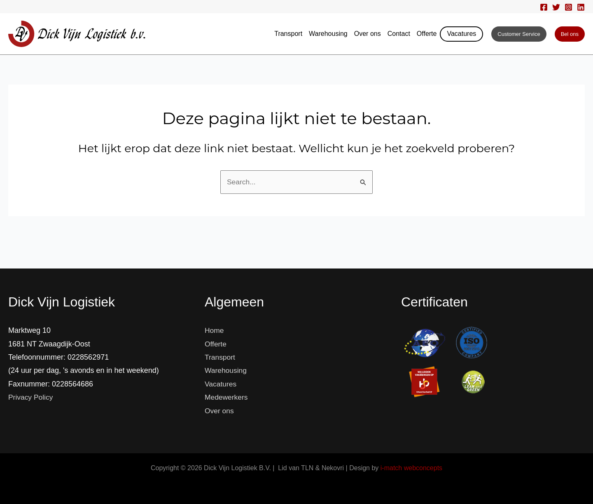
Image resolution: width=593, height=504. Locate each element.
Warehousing (328, 33)
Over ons (367, 33)
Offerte (427, 33)
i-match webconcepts (411, 467)
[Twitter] (556, 7)
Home (214, 330)
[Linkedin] (581, 7)
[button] (518, 34)
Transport (288, 33)
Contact (399, 33)
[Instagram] (568, 7)
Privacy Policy (31, 397)
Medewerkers (227, 397)
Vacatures (461, 33)
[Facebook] (544, 7)
